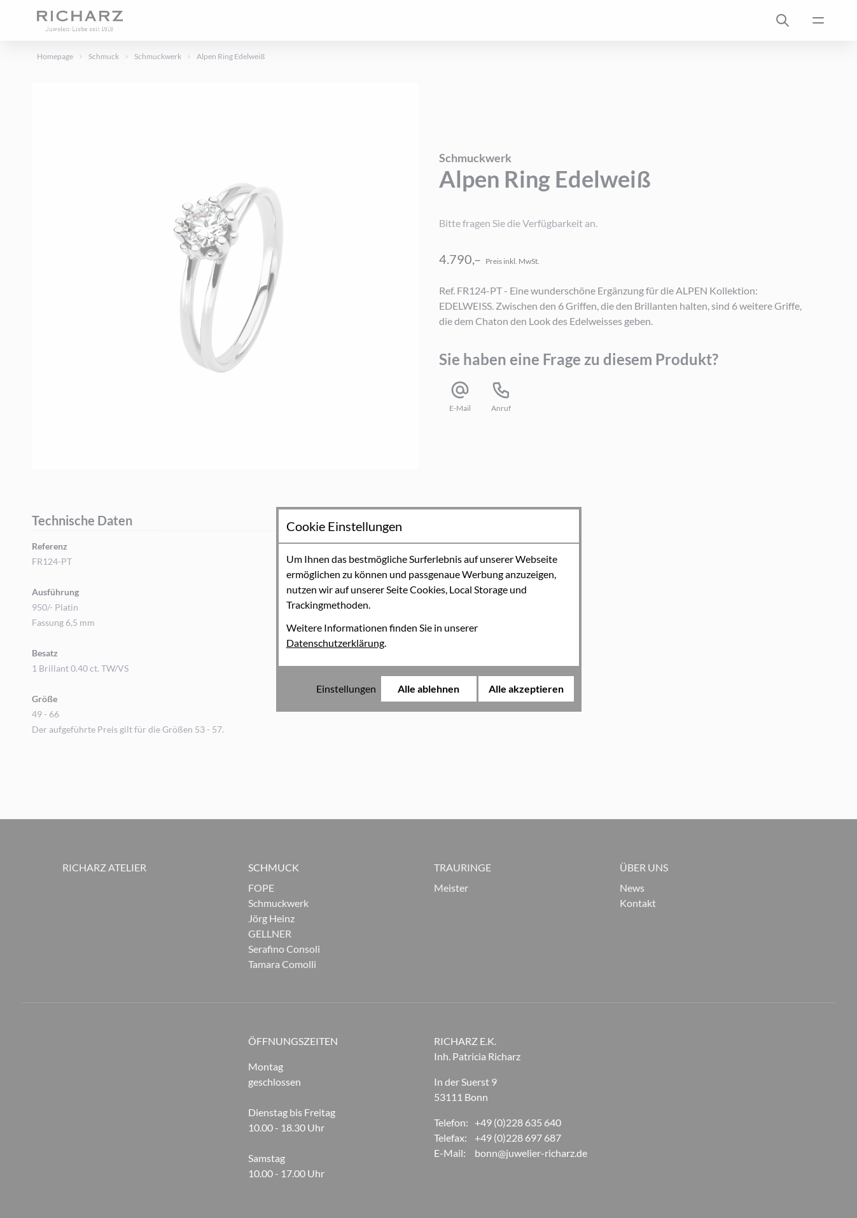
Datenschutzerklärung (335, 643)
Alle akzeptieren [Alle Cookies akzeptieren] (526, 688)
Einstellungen (346, 688)
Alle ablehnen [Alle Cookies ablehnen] (428, 688)
